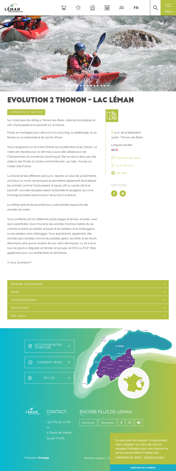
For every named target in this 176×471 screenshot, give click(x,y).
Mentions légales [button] (154, 457)
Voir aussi (18, 315)
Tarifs (15, 292)
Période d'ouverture (26, 284)
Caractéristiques (23, 300)
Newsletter (107, 422)
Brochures (88, 422)
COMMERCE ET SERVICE (26, 112)
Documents (20, 307)
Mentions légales (94, 458)
